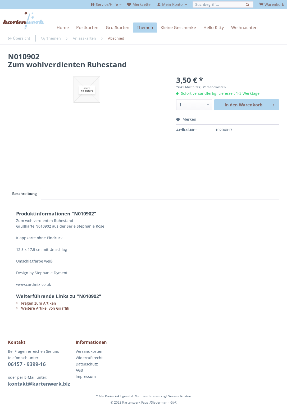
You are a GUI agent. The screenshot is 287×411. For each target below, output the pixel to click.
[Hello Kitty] (213, 27)
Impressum (86, 376)
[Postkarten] (87, 27)
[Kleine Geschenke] (178, 27)
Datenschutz (87, 364)
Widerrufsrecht (89, 357)
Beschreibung (24, 193)
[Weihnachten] (244, 27)
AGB (79, 370)
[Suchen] (248, 4)
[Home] (62, 27)
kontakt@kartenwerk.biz (39, 383)
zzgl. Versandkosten (210, 87)
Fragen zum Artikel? (38, 303)
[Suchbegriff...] (223, 4)
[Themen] (145, 27)
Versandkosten (89, 351)
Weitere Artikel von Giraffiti (45, 308)
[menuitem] (106, 4)
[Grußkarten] (117, 27)
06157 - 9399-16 (27, 364)
